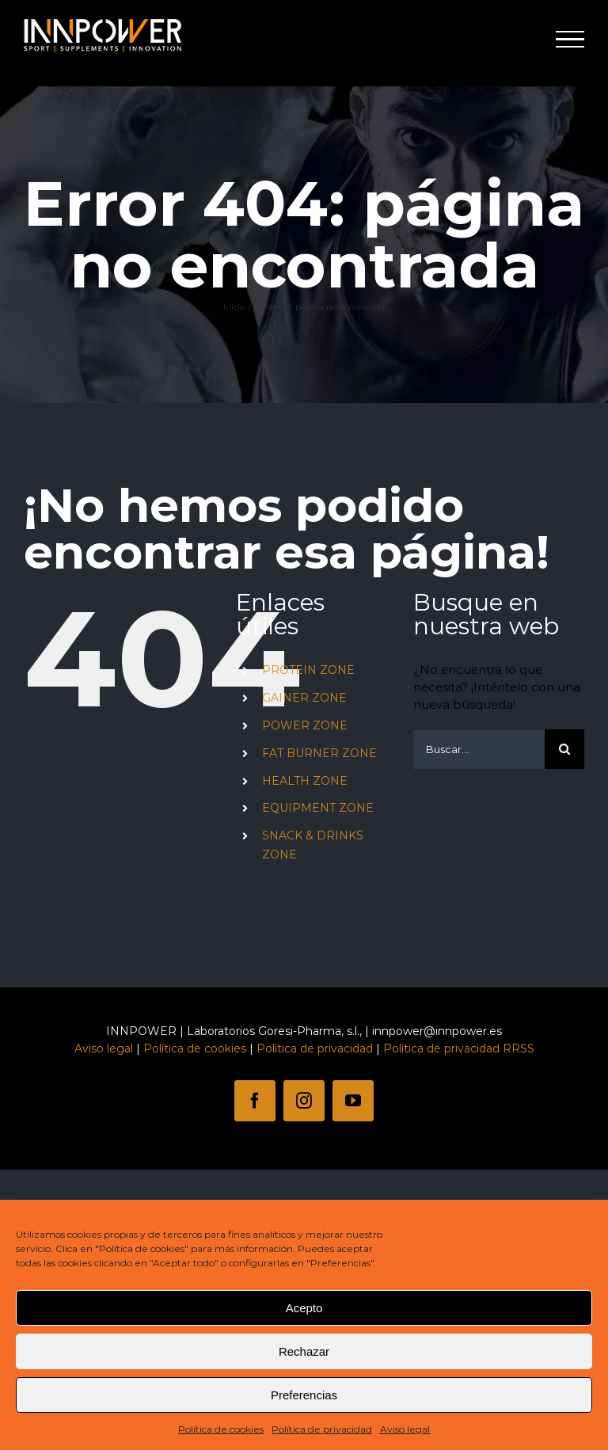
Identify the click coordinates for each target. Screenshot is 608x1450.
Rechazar (304, 1351)
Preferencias (304, 1395)
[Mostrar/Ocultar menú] (570, 39)
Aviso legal (405, 1429)
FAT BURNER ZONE (319, 753)
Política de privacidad (322, 1429)
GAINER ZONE (304, 698)
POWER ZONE (305, 725)
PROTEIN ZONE (308, 670)
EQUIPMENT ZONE (318, 808)
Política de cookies (221, 1429)
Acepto (304, 1308)
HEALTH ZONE (305, 781)
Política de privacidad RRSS (458, 1048)
